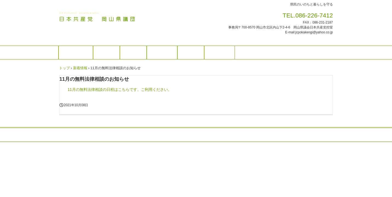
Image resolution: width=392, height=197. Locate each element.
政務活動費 (219, 52)
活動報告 (133, 52)
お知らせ (106, 52)
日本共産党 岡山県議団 (97, 17)
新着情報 (80, 68)
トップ (64, 68)
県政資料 (190, 52)
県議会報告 (162, 52)
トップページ (75, 52)
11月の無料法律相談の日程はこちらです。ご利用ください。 (120, 89)
